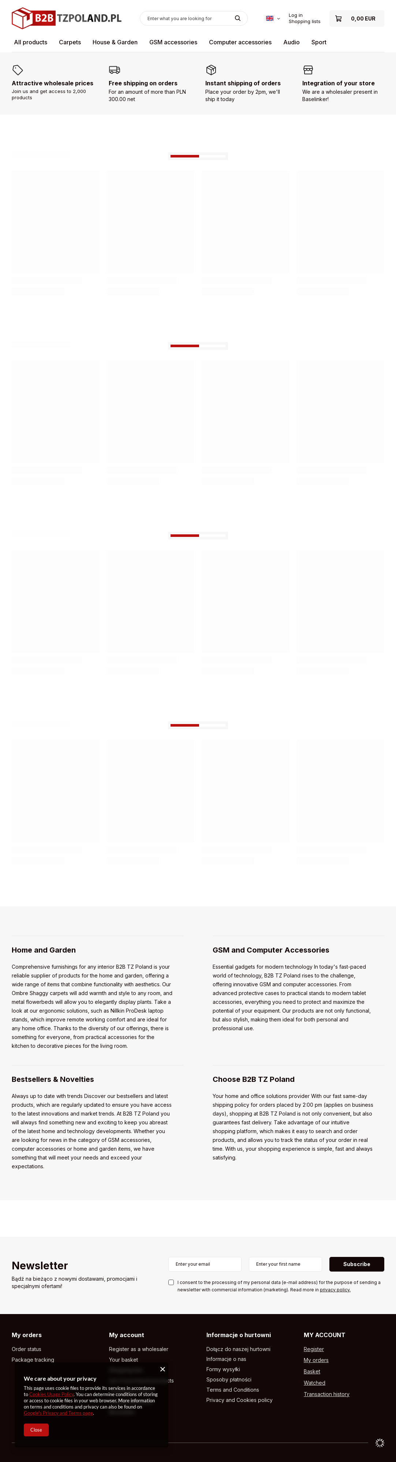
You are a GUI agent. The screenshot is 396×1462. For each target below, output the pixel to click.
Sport (318, 42)
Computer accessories (240, 42)
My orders (27, 1335)
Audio (291, 42)
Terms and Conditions (232, 1390)
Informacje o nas (226, 1359)
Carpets (70, 42)
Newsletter (40, 1266)
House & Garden (115, 42)
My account (126, 1335)
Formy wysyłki (223, 1369)
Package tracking (33, 1360)
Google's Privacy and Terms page (58, 1413)
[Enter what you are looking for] (194, 18)
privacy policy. (335, 1289)
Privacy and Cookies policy (239, 1400)
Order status (26, 1349)
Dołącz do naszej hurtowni (238, 1349)
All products (30, 42)
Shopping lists (305, 21)
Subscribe (356, 1264)
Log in (296, 15)
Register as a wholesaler (138, 1349)
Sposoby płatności (228, 1380)
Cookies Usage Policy (51, 1394)
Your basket (123, 1360)
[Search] (237, 18)
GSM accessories (173, 42)
